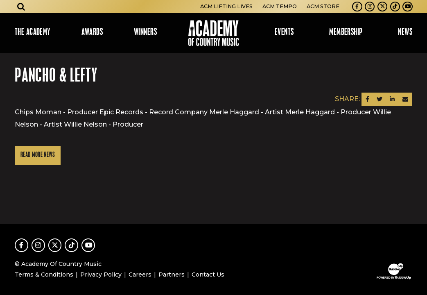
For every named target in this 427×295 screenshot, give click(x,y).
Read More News (37, 155)
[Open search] (21, 6)
